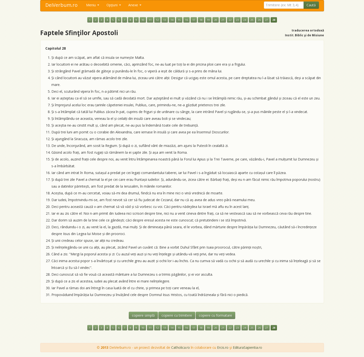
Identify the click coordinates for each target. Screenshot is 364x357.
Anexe (134, 5)
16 (186, 20)
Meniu (92, 5)
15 (179, 20)
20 (215, 20)
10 (142, 20)
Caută (311, 5)
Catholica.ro (180, 347)
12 (157, 20)
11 (150, 20)
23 (237, 20)
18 (201, 20)
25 (252, 20)
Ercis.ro (222, 347)
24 (244, 20)
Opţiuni (113, 5)
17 (193, 20)
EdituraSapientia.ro (247, 347)
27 (266, 20)
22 (230, 20)
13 (164, 20)
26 (259, 20)
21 (222, 20)
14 (171, 20)
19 (208, 20)
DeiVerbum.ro (61, 5)
